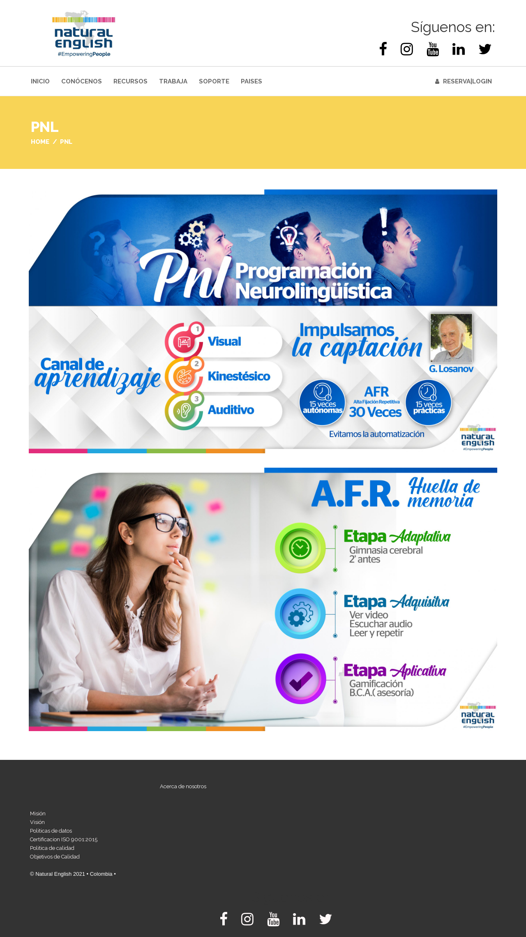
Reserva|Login (467, 81)
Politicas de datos (51, 831)
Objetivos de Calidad (55, 857)
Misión (38, 813)
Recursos (130, 81)
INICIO (40, 81)
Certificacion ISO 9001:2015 (63, 839)
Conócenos (81, 81)
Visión (37, 822)
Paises (251, 81)
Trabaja (173, 81)
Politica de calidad (52, 848)
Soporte (214, 81)
